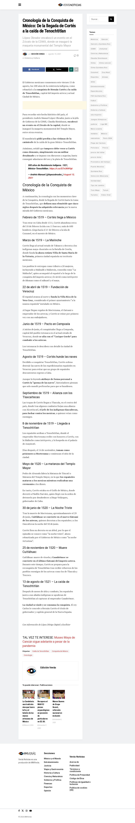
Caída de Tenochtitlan (40, 651)
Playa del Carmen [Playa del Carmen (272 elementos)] (98, 143)
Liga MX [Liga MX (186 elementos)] (104, 124)
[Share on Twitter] (57, 69)
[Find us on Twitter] (23, 810)
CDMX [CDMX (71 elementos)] (93, 49)
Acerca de (74, 762)
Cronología (28, 655)
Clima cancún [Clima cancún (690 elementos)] (105, 63)
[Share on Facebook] (34, 69)
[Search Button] (111, 19)
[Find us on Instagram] (27, 810)
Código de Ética (77, 778)
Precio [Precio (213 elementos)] (105, 148)
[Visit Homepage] (69, 4)
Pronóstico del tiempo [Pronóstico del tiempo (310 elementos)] (100, 162)
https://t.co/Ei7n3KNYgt (60, 168)
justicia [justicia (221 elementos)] (94, 124)
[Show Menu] (19, 5)
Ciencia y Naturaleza (53, 776)
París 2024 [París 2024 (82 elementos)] (107, 138)
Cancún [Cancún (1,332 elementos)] (104, 39)
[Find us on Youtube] (30, 810)
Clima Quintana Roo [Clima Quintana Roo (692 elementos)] (99, 68)
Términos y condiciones (75, 770)
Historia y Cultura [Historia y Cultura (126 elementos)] (98, 110)
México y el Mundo (52, 758)
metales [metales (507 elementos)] (94, 134)
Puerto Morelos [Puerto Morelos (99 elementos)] (97, 167)
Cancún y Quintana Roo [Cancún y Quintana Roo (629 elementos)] (100, 44)
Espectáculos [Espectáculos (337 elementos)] (96, 91)
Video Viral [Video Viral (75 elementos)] (106, 195)
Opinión (47, 791)
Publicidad (74, 765)
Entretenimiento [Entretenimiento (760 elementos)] (97, 86)
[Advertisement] (54, 105)
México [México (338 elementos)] (104, 134)
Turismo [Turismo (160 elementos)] (94, 195)
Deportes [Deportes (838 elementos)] (95, 77)
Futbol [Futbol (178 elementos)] (93, 101)
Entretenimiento (51, 762)
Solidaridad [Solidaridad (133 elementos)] (95, 181)
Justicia (47, 766)
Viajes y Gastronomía (53, 769)
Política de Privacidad (80, 775)
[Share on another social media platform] (76, 69)
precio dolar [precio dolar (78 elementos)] (96, 157)
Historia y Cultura (32, 58)
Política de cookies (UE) (78, 789)
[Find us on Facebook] (19, 810)
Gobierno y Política (52, 780)
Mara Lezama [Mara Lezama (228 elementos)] (96, 129)
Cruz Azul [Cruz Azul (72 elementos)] (106, 72)
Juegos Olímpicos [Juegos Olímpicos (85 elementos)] (98, 119)
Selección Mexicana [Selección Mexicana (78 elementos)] (99, 176)
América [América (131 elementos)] (94, 39)
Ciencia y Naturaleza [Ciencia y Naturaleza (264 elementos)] (99, 53)
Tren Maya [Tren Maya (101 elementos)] (95, 190)
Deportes (48, 787)
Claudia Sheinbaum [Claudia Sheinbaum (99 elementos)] (99, 58)
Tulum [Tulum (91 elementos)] (105, 190)
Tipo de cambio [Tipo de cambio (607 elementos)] (97, 185)
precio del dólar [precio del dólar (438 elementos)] (98, 152)
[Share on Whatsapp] (71, 69)
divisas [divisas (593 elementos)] (105, 77)
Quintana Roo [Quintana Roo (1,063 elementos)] (96, 171)
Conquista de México (60, 651)
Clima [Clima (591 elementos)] (93, 63)
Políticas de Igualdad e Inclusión (80, 783)
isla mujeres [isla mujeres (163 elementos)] (96, 115)
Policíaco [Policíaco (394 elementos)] (95, 148)
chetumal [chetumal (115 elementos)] (103, 49)
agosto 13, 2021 (54, 54)
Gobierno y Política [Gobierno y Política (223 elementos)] (99, 105)
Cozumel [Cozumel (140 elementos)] (94, 72)
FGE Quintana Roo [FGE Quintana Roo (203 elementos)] (98, 96)
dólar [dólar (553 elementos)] (93, 82)
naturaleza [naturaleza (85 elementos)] (95, 138)
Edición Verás (37, 54)
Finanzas (48, 783)
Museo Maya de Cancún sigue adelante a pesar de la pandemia (49, 641)
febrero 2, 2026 (28, 725)
